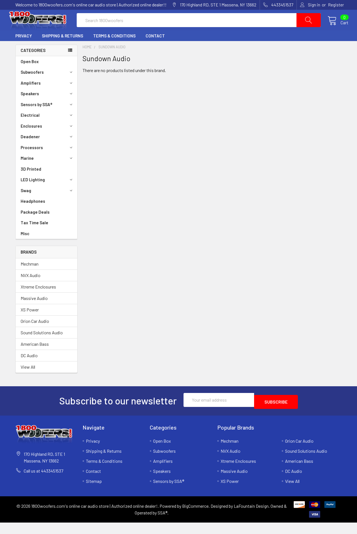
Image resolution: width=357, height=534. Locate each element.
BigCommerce (195, 517)
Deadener (47, 149)
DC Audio (29, 368)
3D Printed (31, 182)
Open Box (30, 74)
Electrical (47, 128)
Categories (33, 63)
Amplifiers (47, 96)
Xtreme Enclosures (38, 300)
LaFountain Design (251, 517)
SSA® (162, 524)
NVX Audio (30, 288)
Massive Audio (34, 311)
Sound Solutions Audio (42, 346)
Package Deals (35, 225)
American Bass (35, 357)
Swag (47, 203)
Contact (155, 49)
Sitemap (94, 492)
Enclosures (47, 139)
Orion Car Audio (35, 334)
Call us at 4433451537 (43, 482)
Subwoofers (47, 85)
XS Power (30, 323)
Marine (47, 171)
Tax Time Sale (34, 236)
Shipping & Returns (62, 49)
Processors (47, 160)
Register (336, 4)
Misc (25, 246)
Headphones (33, 214)
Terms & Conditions (114, 49)
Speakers (47, 106)
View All (28, 380)
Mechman (29, 277)
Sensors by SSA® (47, 117)
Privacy (23, 49)
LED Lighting (47, 193)
